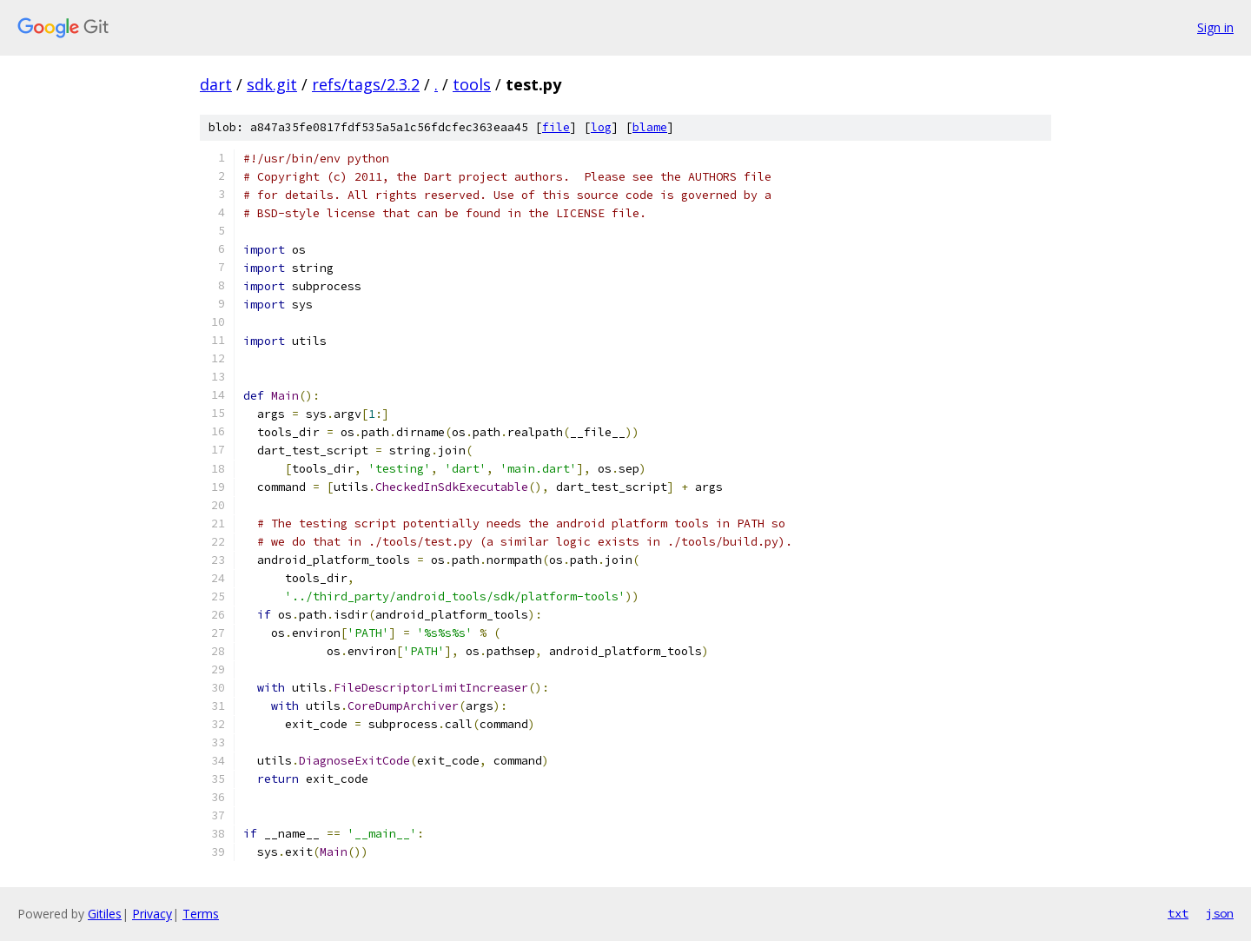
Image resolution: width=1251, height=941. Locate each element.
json (1220, 913)
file (556, 127)
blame (649, 127)
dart (216, 84)
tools (472, 84)
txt (1178, 913)
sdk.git (272, 84)
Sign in (1215, 27)
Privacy (152, 913)
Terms (200, 913)
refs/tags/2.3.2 (366, 84)
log (601, 127)
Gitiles (105, 913)
